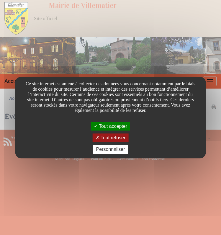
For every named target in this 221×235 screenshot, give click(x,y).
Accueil (13, 81)
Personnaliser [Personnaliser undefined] (110, 149)
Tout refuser (111, 137)
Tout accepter (110, 126)
